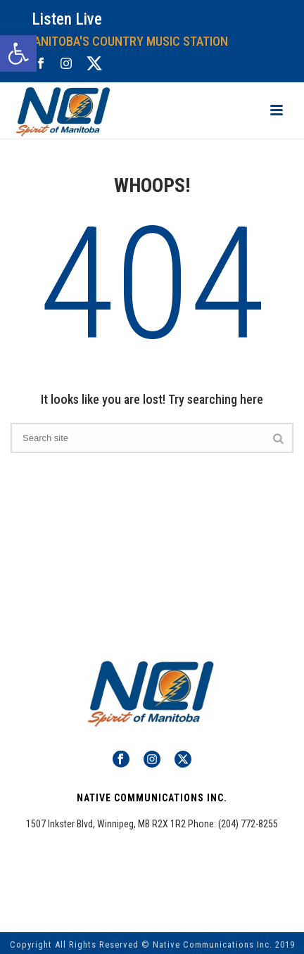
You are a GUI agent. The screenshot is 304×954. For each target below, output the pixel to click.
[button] (18, 53)
